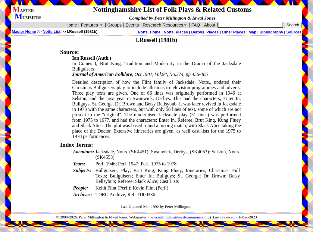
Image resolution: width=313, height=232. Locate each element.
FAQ (195, 25)
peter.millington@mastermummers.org (180, 217)
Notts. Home (149, 32)
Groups (115, 25)
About (209, 25)
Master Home (24, 31)
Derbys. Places (205, 32)
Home (71, 25)
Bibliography (271, 32)
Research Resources (165, 25)
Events (132, 25)
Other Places (233, 32)
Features (92, 25)
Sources (294, 32)
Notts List (51, 31)
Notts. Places (176, 32)
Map (252, 32)
